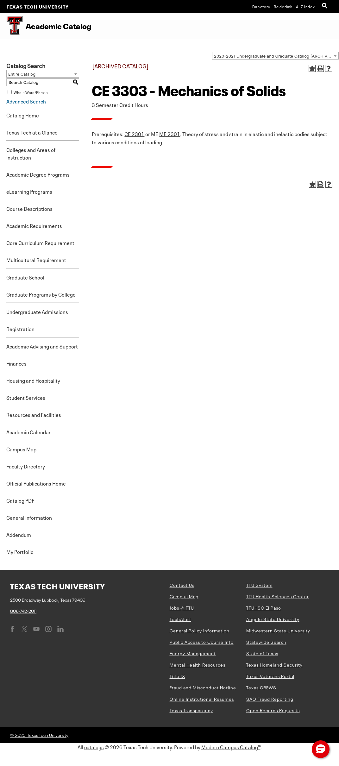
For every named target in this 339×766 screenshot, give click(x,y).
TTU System (259, 584)
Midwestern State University (278, 630)
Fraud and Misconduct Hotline (203, 687)
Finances (16, 363)
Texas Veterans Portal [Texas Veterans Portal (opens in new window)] (270, 676)
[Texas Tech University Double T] (11, 26)
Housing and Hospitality (33, 380)
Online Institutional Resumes (202, 698)
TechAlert (180, 619)
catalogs (94, 746)
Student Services (25, 397)
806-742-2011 (23, 610)
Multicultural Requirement (36, 259)
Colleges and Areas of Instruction (30, 153)
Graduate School (25, 277)
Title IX (177, 676)
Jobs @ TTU (182, 607)
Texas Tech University (38, 6)
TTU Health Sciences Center (277, 596)
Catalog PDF (20, 500)
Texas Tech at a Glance (32, 132)
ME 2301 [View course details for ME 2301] (169, 133)
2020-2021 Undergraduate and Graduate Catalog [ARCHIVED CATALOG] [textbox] (276, 56)
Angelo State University (272, 619)
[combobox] (275, 56)
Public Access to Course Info (202, 641)
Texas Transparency (191, 710)
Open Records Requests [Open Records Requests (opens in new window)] (273, 710)
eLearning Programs (29, 191)
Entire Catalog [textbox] (21, 74)
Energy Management (193, 653)
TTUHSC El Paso (263, 607)
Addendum (18, 534)
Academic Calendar (28, 432)
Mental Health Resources (197, 664)
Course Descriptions (29, 208)
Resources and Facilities (33, 414)
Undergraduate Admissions (37, 311)
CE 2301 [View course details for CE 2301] (134, 133)
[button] (321, 749)
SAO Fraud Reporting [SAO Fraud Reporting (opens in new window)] (269, 698)
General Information (29, 517)
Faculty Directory (25, 466)
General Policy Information (199, 630)
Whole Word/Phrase (31, 92)
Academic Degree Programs (38, 174)
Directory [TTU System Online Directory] (261, 6)
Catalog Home (22, 115)
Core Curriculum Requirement (40, 242)
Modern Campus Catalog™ (231, 746)
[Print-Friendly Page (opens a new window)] (320, 68)
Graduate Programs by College (41, 294)
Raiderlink (283, 6)
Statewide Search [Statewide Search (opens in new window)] (266, 641)
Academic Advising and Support (42, 346)
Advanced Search (26, 101)
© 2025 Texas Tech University (39, 734)
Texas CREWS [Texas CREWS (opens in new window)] (261, 687)
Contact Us (182, 584)
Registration (20, 328)
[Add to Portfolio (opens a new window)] (312, 68)
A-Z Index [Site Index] (305, 6)
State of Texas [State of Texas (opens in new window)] (262, 653)
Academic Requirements (34, 225)
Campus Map (21, 449)
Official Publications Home (36, 483)
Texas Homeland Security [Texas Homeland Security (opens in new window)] (274, 664)
